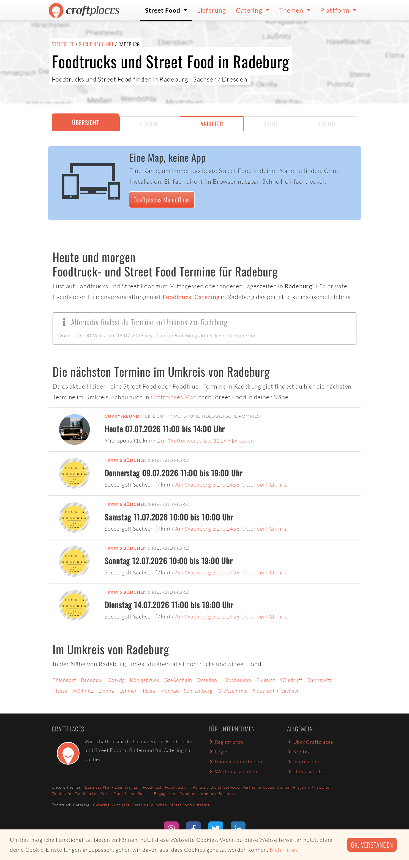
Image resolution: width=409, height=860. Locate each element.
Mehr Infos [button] (284, 849)
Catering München (149, 804)
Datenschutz (305, 771)
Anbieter (211, 123)
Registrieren (226, 742)
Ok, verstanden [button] (372, 845)
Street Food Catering (190, 804)
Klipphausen (236, 680)
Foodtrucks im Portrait (186, 787)
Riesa (149, 691)
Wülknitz (82, 691)
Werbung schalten (233, 771)
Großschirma (232, 691)
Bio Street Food (225, 787)
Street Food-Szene (118, 793)
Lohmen (128, 691)
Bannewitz (319, 680)
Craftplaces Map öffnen (161, 199)
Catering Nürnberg (111, 804)
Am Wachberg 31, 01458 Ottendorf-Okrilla (231, 484)
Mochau (169, 691)
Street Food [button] (163, 10)
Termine (150, 123)
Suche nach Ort (96, 44)
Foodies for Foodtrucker (75, 793)
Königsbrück (144, 680)
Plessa (60, 691)
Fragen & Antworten (312, 787)
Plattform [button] (335, 10)
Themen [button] (292, 10)
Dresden (207, 680)
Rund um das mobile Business (207, 793)
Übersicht (85, 122)
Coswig (116, 680)
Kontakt (299, 751)
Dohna (106, 691)
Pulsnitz (265, 680)
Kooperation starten (235, 761)
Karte (271, 123)
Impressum (303, 761)
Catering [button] (250, 10)
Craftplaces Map (174, 397)
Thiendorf (64, 680)
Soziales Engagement (157, 793)
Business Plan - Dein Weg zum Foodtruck (123, 787)
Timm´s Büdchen (126, 460)
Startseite (63, 44)
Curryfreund (122, 416)
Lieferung (211, 10)
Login (218, 751)
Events (328, 123)
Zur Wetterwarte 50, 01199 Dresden (205, 440)
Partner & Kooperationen (266, 787)
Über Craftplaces (310, 742)
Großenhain (178, 680)
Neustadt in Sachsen (276, 691)
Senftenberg (198, 691)
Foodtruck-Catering (191, 296)
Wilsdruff (291, 680)
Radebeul (92, 680)
